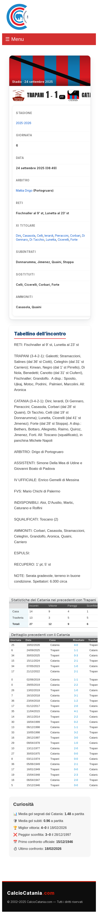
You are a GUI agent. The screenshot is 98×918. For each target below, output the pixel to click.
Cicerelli (63, 239)
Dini (18, 235)
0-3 (76, 655)
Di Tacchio (37, 239)
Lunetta (51, 239)
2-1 (76, 660)
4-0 (76, 645)
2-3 (76, 774)
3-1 (76, 695)
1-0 (76, 666)
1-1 (76, 650)
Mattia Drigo (24, 190)
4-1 (76, 711)
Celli (40, 235)
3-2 (76, 732)
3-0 (76, 737)
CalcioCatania (31, 893)
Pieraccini (61, 235)
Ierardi (48, 235)
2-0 (76, 706)
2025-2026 (23, 123)
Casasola (29, 235)
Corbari (75, 235)
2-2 (76, 684)
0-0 (76, 753)
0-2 (76, 722)
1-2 (76, 700)
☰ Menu (14, 39)
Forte (74, 239)
